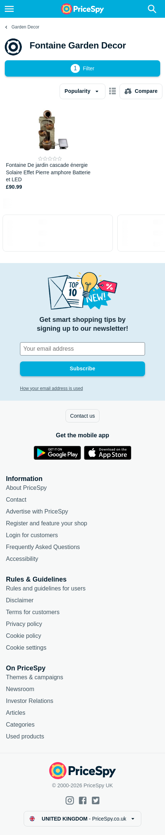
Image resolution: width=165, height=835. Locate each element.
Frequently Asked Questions (43, 547)
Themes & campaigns (34, 677)
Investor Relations (29, 701)
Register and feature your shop (46, 523)
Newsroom (20, 689)
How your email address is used (51, 388)
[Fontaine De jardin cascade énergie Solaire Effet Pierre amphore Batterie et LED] (50, 148)
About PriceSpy (26, 488)
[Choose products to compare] (141, 91)
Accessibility (22, 559)
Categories (20, 724)
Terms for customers (33, 612)
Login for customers (32, 535)
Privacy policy (24, 624)
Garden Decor (25, 27)
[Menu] (9, 9)
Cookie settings (26, 647)
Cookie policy (23, 636)
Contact (16, 499)
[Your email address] (82, 349)
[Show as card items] (112, 91)
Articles (15, 713)
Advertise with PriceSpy (37, 511)
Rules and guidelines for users (45, 588)
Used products (25, 736)
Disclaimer (20, 600)
